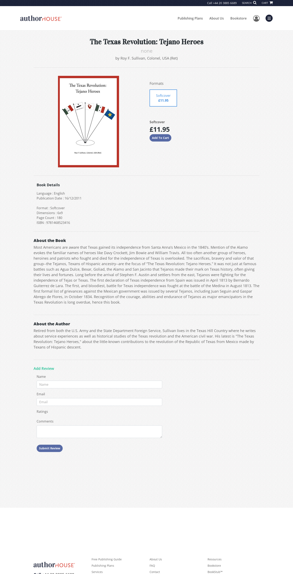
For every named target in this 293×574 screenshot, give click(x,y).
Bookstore (238, 18)
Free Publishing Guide (107, 559)
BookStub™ (215, 572)
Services (97, 572)
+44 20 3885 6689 (225, 3)
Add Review (44, 368)
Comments (45, 421)
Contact (155, 572)
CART (267, 3)
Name (41, 376)
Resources (215, 559)
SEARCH (249, 3)
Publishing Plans (190, 18)
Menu (270, 18)
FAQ (152, 565)
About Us (216, 18)
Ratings (42, 411)
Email (41, 394)
